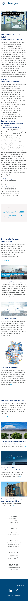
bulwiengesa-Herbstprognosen (12, 282)
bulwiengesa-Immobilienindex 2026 (13, 441)
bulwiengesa (12, 4)
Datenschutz (17, 595)
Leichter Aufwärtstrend (9, 318)
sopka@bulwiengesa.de (9, 179)
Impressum (9, 595)
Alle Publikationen (10, 417)
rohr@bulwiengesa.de (8, 187)
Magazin (6, 260)
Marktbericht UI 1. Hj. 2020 (15, 212)
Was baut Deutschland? (9, 368)
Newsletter (20, 585)
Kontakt (9, 585)
